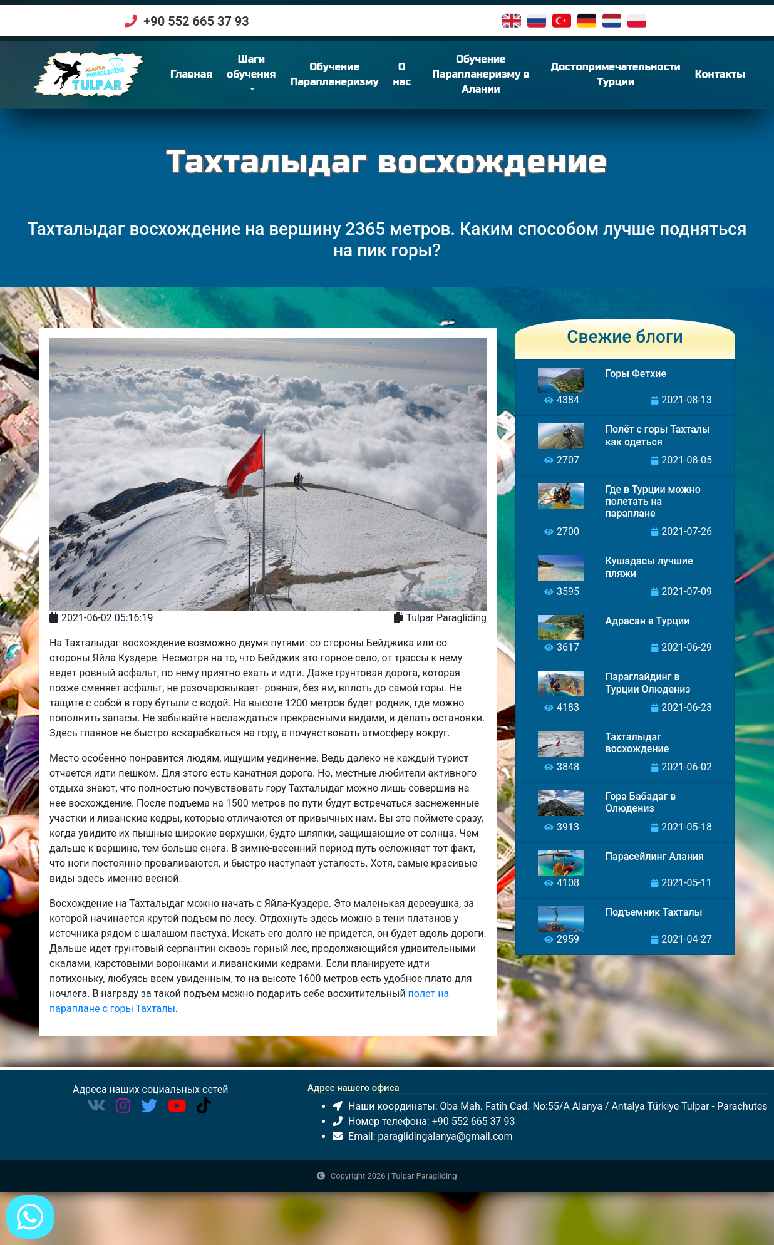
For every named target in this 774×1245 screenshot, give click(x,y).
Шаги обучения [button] (284, 71)
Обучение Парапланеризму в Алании (502, 79)
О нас (434, 79)
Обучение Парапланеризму (367, 79)
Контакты (729, 79)
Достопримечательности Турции (625, 79)
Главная (227, 78)
